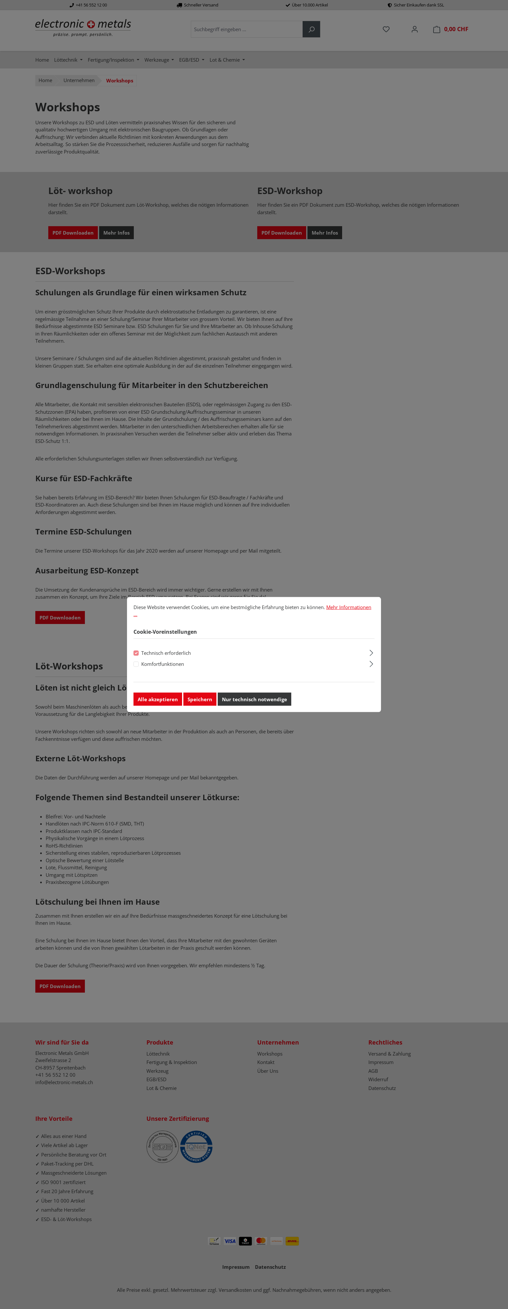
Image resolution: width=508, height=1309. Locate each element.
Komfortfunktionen (162, 665)
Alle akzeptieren (158, 700)
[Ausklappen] (371, 653)
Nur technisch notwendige (254, 700)
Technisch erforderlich (166, 654)
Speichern (200, 700)
